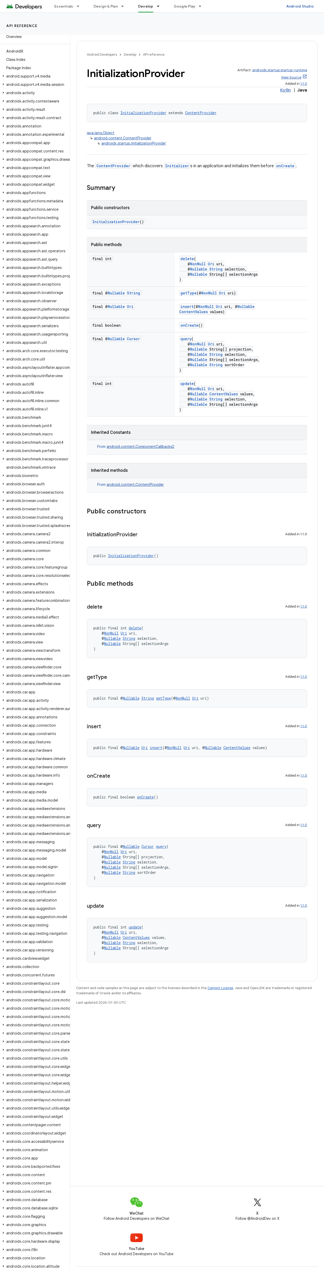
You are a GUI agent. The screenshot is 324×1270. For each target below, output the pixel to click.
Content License (220, 988)
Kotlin (285, 90)
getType (188, 293)
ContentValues (193, 311)
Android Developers (102, 54)
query (185, 338)
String (216, 269)
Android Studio (300, 6)
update (187, 383)
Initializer (177, 165)
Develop (130, 54)
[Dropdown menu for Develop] (160, 6)
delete (187, 258)
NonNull (198, 263)
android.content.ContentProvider (122, 138)
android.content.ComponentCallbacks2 (140, 446)
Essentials (63, 6)
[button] (34, 76)
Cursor (133, 338)
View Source (291, 77)
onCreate (285, 165)
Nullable (198, 269)
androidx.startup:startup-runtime (279, 70)
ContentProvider (201, 112)
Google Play (185, 6)
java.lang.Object (100, 133)
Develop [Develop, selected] (145, 6)
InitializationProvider (143, 112)
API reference (22, 25)
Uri (211, 263)
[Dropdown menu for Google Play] (202, 6)
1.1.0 (303, 83)
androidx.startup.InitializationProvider (133, 143)
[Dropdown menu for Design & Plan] (125, 6)
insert (186, 306)
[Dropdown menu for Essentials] (80, 6)
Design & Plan (106, 6)
